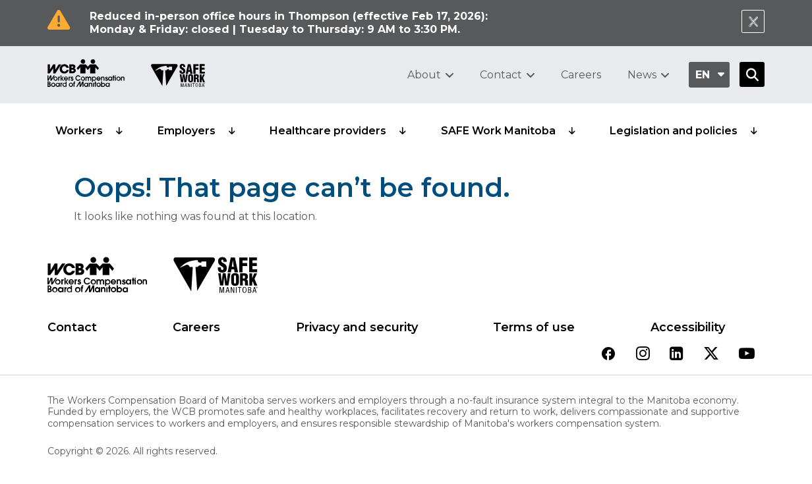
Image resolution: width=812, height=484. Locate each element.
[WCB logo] (97, 278)
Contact (501, 74)
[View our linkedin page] (676, 354)
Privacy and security (357, 327)
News (641, 74)
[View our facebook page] (608, 354)
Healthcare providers (328, 130)
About (424, 74)
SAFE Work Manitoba (498, 130)
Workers (79, 130)
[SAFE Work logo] (215, 278)
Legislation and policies (674, 130)
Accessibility (688, 327)
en (702, 74)
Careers (581, 74)
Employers (187, 130)
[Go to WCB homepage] (86, 74)
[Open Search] (752, 74)
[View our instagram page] (643, 354)
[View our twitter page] (711, 354)
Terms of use (534, 327)
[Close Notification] (753, 21)
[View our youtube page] (747, 354)
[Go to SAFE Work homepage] (178, 77)
